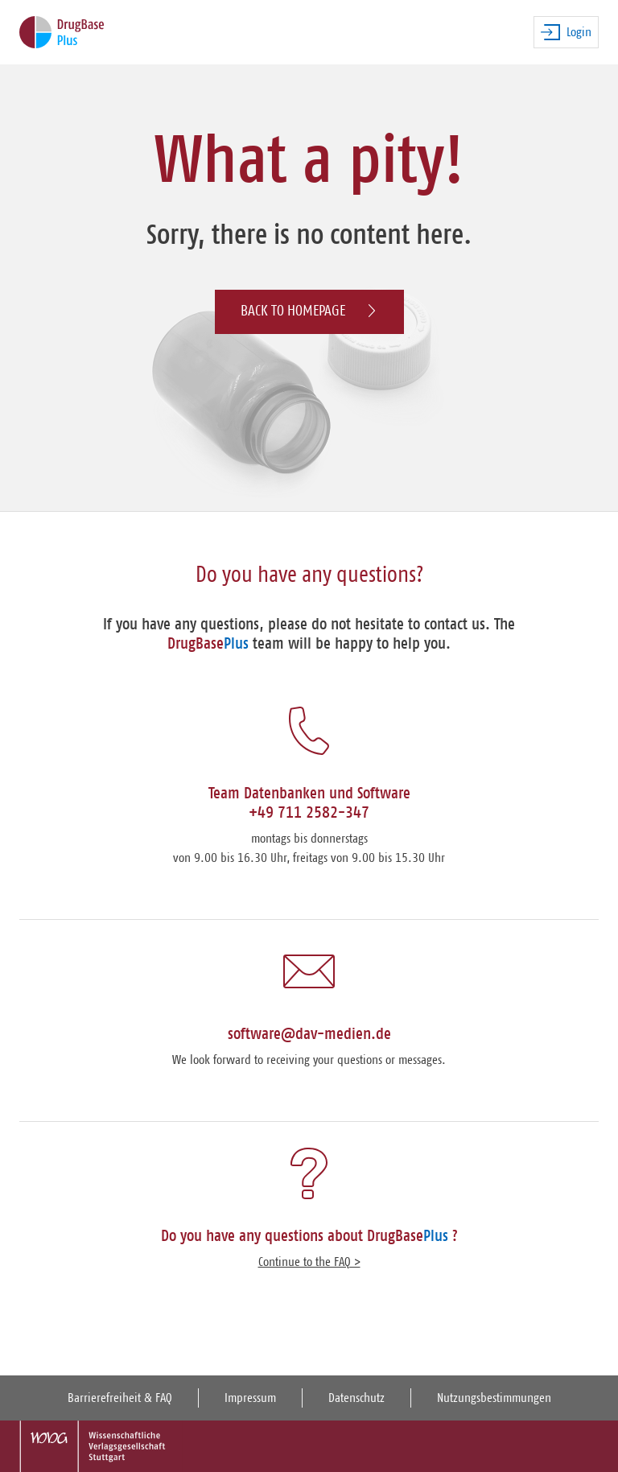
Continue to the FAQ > (309, 1262)
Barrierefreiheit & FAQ (120, 1398)
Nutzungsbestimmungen (494, 1398)
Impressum (250, 1398)
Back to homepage (309, 311)
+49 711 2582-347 (309, 813)
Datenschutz (356, 1398)
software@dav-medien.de (309, 1034)
